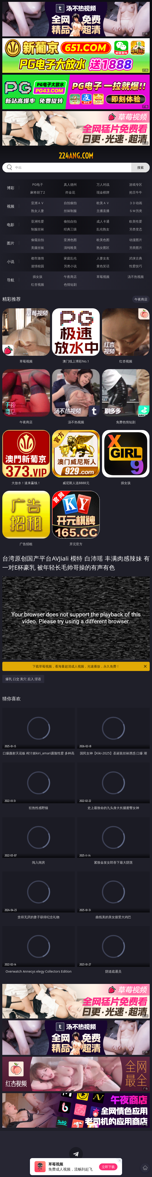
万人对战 (102, 184)
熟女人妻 (37, 211)
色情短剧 (70, 284)
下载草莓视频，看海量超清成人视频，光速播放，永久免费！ (89, 666)
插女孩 (37, 276)
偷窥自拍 (37, 240)
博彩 (10, 187)
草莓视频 (102, 276)
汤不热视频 (136, 276)
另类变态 (135, 229)
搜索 (140, 167)
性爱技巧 (135, 266)
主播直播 (102, 211)
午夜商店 (70, 276)
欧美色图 (102, 240)
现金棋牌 (102, 192)
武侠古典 (135, 258)
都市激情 (37, 258)
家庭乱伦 (70, 258)
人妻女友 (102, 258)
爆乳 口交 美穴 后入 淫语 (23, 679)
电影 (10, 224)
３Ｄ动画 (135, 203)
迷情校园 (37, 266)
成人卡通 (102, 221)
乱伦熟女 (102, 229)
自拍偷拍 (70, 203)
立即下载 (108, 1167)
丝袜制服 (70, 211)
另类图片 (135, 247)
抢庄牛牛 (135, 192)
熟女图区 (102, 247)
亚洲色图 (70, 240)
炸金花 (70, 192)
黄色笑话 (102, 266)
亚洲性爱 (37, 221)
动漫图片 (135, 240)
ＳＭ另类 (135, 211)
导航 (10, 279)
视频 (10, 206)
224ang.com (76, 155)
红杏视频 (37, 284)
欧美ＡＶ (102, 203)
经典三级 (70, 229)
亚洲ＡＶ (37, 203)
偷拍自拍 (70, 221)
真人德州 (70, 184)
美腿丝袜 (37, 247)
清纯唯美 (70, 247)
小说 (10, 261)
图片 (10, 243)
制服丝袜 (37, 229)
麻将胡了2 (37, 192)
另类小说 (70, 266)
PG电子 (37, 184)
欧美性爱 (135, 221)
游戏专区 (135, 184)
